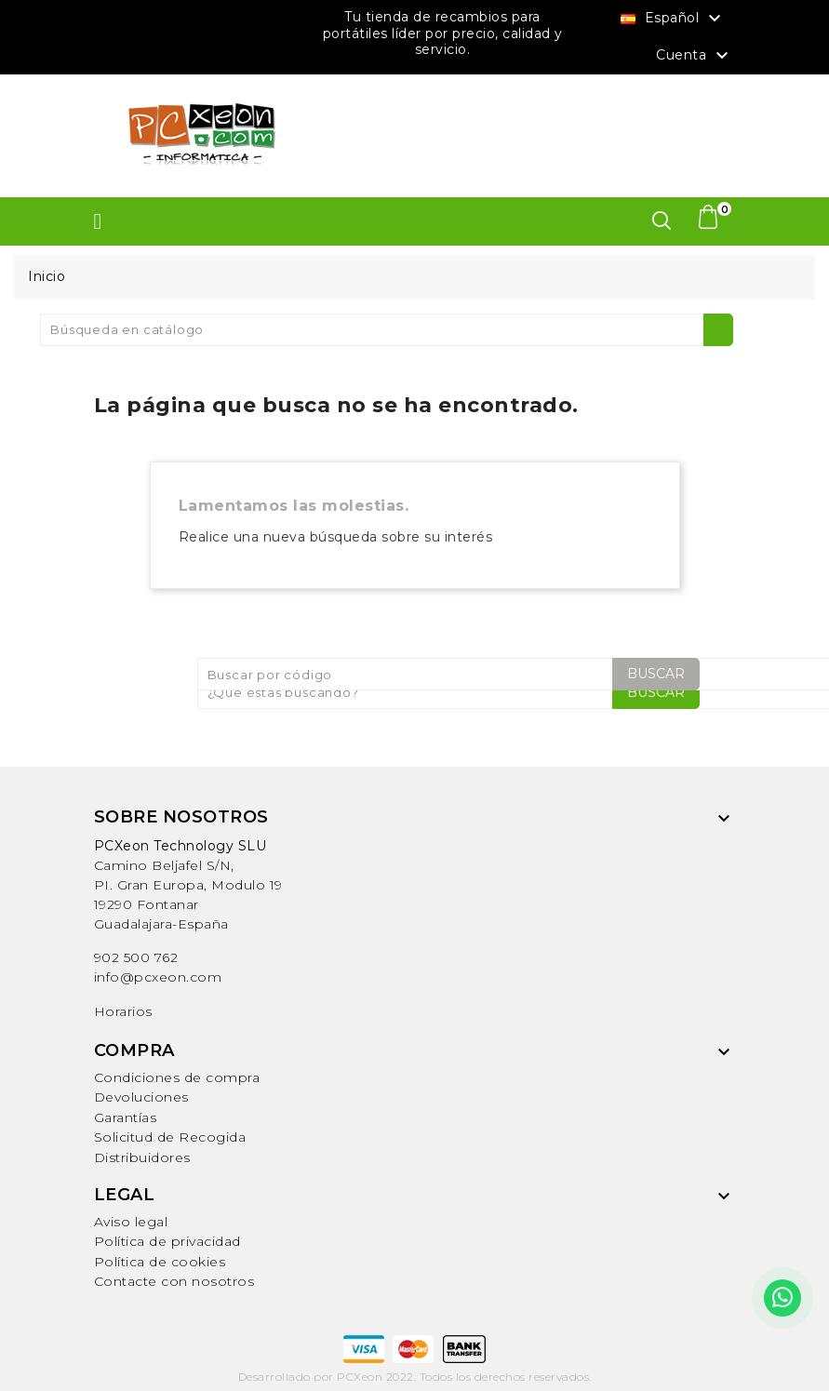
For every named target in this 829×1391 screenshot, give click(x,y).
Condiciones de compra (177, 1077)
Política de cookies (160, 1261)
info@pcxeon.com (158, 977)
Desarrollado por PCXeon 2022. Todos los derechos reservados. (415, 1377)
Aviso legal (131, 1221)
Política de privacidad (167, 1241)
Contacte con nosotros (174, 1281)
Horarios (123, 1011)
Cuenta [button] (694, 56)
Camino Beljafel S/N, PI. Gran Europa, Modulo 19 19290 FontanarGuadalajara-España (188, 884)
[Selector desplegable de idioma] (673, 17)
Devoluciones (141, 1097)
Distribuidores (142, 1157)
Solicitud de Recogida (170, 1137)
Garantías (125, 1117)
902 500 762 (136, 957)
